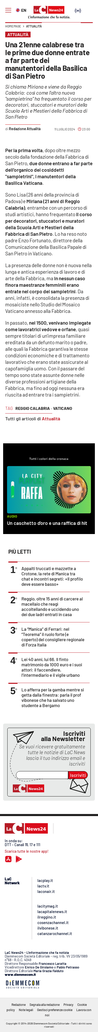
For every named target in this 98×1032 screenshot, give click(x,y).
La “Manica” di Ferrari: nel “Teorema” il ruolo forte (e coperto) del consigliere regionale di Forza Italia (52, 636)
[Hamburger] (8, 10)
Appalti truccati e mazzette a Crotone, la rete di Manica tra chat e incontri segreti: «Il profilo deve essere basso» (52, 576)
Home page (13, 26)
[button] (87, 28)
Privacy (68, 1004)
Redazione (18, 1004)
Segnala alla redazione (45, 1004)
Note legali (26, 1010)
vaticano (62, 408)
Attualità (34, 26)
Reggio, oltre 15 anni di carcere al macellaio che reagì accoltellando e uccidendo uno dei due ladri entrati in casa (52, 606)
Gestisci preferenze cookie (54, 1010)
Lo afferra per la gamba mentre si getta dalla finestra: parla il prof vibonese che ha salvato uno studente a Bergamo (52, 697)
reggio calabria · (33, 408)
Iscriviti (78, 775)
